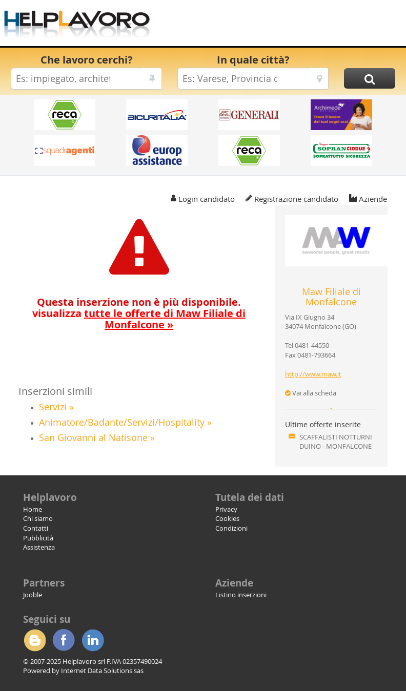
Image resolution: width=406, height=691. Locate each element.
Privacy (226, 509)
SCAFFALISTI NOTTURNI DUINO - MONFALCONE (335, 441)
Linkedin (93, 640)
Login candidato (206, 199)
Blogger (34, 640)
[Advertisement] (279, 25)
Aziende (373, 199)
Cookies (227, 518)
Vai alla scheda (310, 392)
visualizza (139, 318)
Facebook (63, 640)
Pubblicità (38, 537)
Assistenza (39, 547)
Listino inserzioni (241, 594)
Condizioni (231, 528)
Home (32, 509)
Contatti (35, 528)
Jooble (32, 594)
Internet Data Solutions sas (102, 670)
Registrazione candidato (296, 199)
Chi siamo (38, 518)
